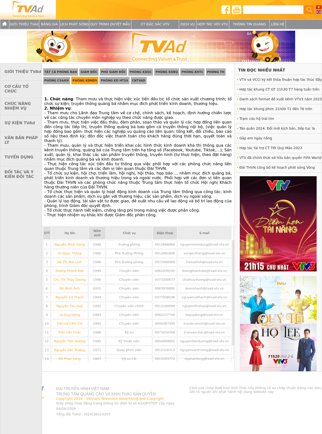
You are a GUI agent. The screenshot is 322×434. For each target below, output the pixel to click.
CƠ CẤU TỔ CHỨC (17, 88)
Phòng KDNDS (84, 80)
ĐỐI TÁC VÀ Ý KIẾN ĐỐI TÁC (19, 174)
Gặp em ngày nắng (256, 138)
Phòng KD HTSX (114, 80)
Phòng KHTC (192, 72)
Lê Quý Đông (69, 315)
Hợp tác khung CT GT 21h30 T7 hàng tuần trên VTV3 (280, 90)
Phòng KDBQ (166, 72)
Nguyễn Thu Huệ (69, 306)
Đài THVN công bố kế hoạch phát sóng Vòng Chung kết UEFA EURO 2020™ (277, 168)
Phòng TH (215, 72)
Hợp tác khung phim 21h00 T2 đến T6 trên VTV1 (276, 110)
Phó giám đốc (113, 72)
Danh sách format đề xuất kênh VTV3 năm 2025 (281, 99)
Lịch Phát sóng (74, 24)
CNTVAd (138, 80)
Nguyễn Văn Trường (69, 350)
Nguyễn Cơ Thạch (70, 297)
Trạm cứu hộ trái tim (257, 119)
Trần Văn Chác (69, 332)
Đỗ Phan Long (69, 359)
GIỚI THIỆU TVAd (24, 24)
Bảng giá (49, 24)
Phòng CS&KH (56, 80)
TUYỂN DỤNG (19, 157)
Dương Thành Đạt (70, 271)
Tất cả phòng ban (60, 72)
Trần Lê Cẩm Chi (69, 323)
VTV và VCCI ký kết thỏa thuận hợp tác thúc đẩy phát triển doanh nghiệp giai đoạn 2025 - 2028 (281, 81)
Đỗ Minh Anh (70, 288)
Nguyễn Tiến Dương (69, 341)
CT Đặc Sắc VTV (155, 24)
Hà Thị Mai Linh (69, 262)
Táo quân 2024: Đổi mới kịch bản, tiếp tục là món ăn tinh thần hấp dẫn (277, 129)
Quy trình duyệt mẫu (110, 24)
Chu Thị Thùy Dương (69, 279)
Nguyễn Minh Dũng (69, 244)
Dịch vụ (187, 24)
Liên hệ (277, 24)
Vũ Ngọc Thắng (70, 253)
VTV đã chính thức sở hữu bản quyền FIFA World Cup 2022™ (280, 159)
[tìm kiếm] (271, 10)
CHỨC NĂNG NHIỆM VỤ (18, 106)
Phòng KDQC (141, 72)
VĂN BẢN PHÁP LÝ (21, 140)
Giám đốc (88, 72)
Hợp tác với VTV (212, 24)
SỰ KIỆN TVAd (20, 123)
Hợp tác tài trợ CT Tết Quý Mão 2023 (271, 148)
